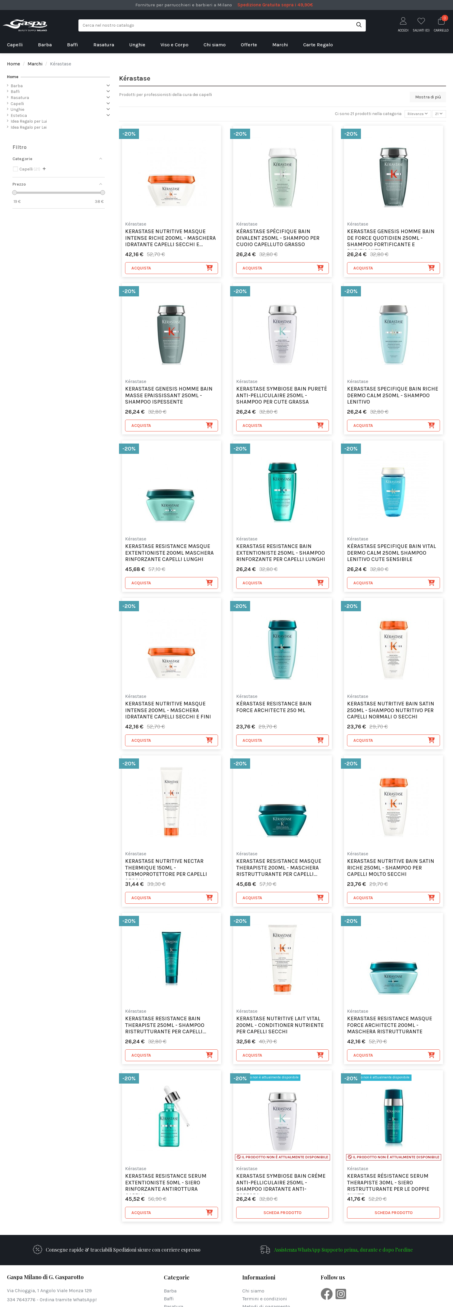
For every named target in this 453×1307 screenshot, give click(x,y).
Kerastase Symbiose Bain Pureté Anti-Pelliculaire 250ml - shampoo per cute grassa (281, 396)
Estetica (19, 115)
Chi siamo (253, 1292)
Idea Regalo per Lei (29, 127)
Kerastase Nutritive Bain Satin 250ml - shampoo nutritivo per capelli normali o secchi (390, 711)
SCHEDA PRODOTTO (282, 1213)
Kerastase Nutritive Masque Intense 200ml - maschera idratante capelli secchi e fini (168, 711)
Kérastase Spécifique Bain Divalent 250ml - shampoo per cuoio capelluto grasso (277, 239)
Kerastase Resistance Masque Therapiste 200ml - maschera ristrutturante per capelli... (278, 869)
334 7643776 (21, 1301)
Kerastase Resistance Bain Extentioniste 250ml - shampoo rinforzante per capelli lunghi (280, 554)
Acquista (172, 269)
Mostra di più (428, 97)
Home (12, 76)
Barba (17, 85)
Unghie (17, 109)
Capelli (17, 103)
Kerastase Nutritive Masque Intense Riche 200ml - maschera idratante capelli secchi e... (170, 239)
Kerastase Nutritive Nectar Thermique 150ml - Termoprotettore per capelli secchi (166, 869)
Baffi (15, 91)
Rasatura (20, 97)
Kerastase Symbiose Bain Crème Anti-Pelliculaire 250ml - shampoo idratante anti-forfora (281, 1184)
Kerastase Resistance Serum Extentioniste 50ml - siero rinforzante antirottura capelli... (166, 1184)
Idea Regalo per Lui (29, 121)
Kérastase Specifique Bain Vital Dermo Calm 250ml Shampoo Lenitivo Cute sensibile (391, 554)
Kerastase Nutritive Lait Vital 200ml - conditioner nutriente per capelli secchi (280, 1026)
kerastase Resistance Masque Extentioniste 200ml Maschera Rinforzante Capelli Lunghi (169, 554)
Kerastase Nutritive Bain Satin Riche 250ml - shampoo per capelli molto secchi (390, 869)
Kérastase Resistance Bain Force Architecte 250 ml (274, 708)
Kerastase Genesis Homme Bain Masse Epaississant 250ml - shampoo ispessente (169, 396)
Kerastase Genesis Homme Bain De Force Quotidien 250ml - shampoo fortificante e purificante (391, 240)
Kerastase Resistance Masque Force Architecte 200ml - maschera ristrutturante (389, 1026)
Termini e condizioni (264, 1300)
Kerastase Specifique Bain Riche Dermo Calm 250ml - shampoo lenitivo (392, 396)
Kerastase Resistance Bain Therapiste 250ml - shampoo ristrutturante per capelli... (165, 1026)
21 (438, 114)
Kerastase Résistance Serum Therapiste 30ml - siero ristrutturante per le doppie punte (388, 1184)
